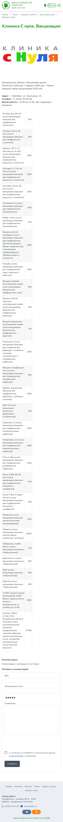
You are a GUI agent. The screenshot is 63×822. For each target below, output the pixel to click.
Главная (5, 15)
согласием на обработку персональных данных (33, 753)
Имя (7, 675)
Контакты (18, 786)
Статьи (37, 786)
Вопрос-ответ (31, 790)
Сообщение (10, 703)
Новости (28, 786)
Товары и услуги (49, 786)
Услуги (15, 15)
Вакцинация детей (47, 15)
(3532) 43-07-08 (10, 806)
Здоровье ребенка (29, 15)
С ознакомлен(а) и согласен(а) (32, 753)
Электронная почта (14, 686)
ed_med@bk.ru (28, 806)
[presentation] (24, 743)
